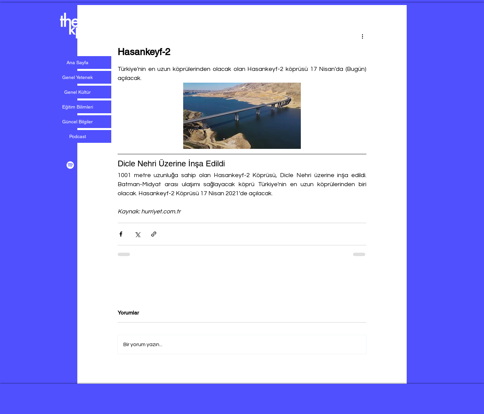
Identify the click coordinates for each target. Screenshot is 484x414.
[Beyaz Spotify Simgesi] (70, 165)
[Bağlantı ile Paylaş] (154, 234)
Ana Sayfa (77, 62)
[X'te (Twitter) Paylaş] (137, 234)
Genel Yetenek (77, 77)
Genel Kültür (77, 92)
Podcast (77, 136)
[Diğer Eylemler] (362, 36)
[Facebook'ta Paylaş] (121, 234)
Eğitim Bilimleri (77, 107)
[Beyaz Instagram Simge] (85, 165)
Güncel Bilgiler (77, 121)
